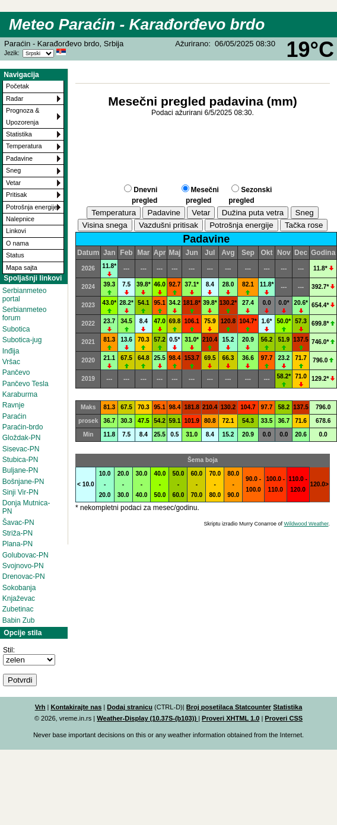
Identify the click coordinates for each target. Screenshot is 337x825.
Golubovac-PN (25, 555)
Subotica (16, 329)
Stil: (9, 650)
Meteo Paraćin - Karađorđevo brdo (137, 24)
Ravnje (13, 405)
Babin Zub (18, 620)
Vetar (13, 182)
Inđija (11, 351)
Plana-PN (17, 544)
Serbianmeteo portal (24, 294)
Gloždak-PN (21, 438)
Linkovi (16, 230)
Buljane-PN (20, 470)
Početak (17, 86)
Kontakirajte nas (75, 707)
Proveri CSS (284, 718)
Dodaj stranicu (129, 707)
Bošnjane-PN (23, 481)
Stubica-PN (20, 459)
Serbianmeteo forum (24, 313)
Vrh (40, 707)
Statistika (19, 134)
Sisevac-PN (21, 449)
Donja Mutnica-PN (26, 507)
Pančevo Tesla (25, 384)
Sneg (13, 170)
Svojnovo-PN (23, 566)
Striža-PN (17, 533)
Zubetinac (18, 609)
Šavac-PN (18, 522)
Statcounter (253, 707)
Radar (14, 98)
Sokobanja (19, 588)
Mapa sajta (21, 267)
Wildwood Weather (306, 524)
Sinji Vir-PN (20, 492)
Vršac (11, 362)
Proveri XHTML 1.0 (230, 718)
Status (15, 255)
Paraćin (14, 416)
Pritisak (16, 194)
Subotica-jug (22, 340)
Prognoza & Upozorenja (22, 116)
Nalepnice (20, 218)
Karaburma (19, 394)
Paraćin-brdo (22, 427)
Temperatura (24, 145)
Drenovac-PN (23, 576)
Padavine (19, 158)
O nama (17, 243)
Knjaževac (18, 598)
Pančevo (16, 372)
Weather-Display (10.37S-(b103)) (147, 718)
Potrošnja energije (32, 207)
